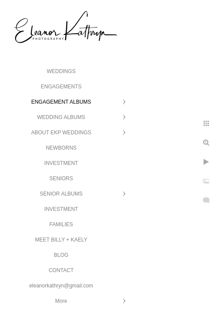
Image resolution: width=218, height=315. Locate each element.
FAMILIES (61, 224)
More (61, 301)
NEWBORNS (61, 148)
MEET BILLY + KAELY (61, 240)
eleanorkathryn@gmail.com (61, 286)
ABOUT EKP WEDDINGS (61, 133)
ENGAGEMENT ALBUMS (61, 102)
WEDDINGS (61, 71)
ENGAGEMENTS (61, 87)
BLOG (61, 255)
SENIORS (61, 178)
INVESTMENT (61, 163)
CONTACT (60, 270)
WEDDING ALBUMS (61, 117)
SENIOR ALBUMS (61, 194)
